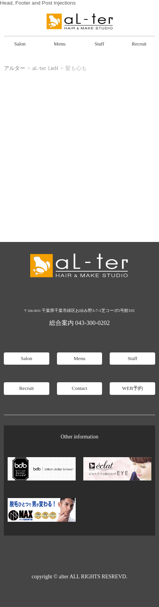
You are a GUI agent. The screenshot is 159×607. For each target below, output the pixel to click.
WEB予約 (132, 388)
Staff (99, 44)
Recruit (139, 44)
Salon (20, 44)
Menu (59, 44)
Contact (79, 388)
